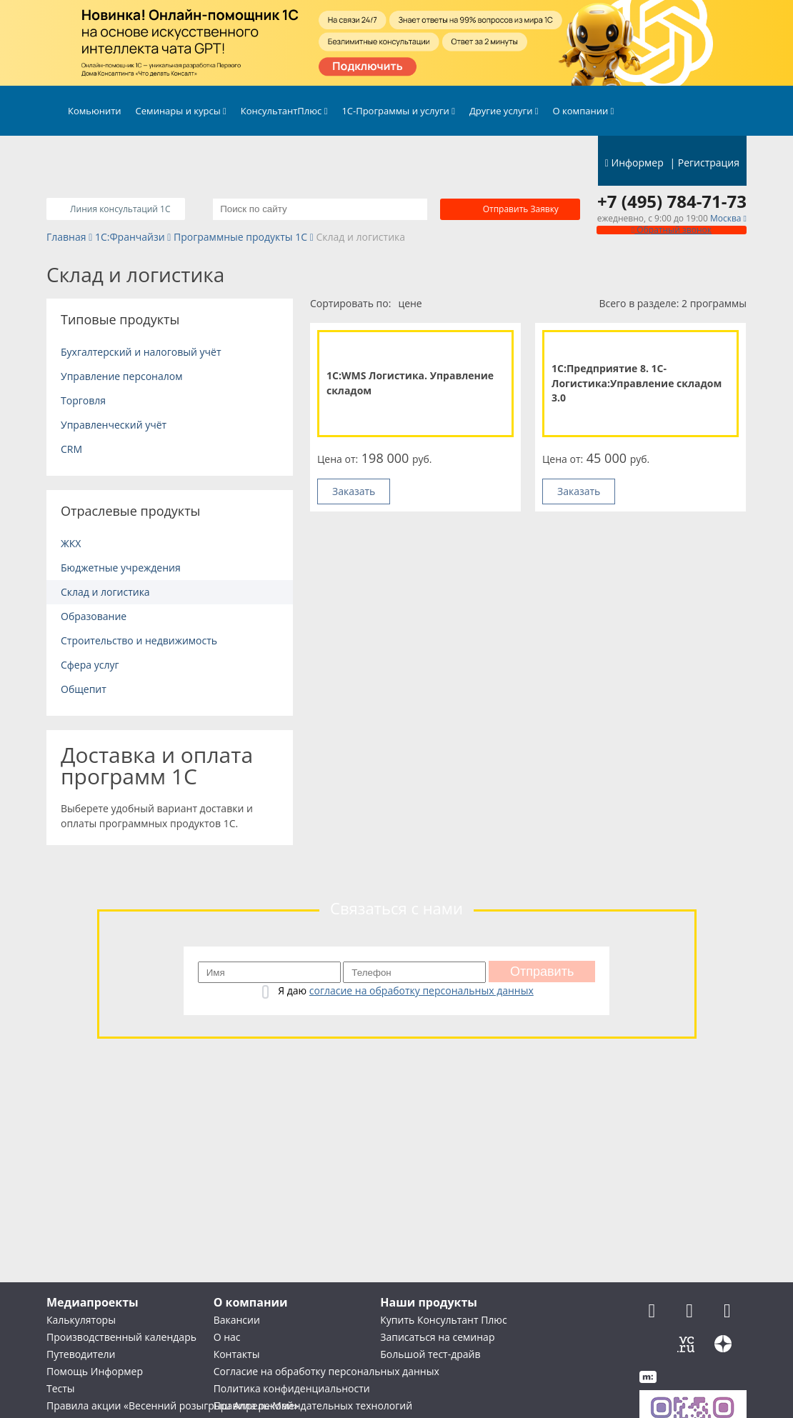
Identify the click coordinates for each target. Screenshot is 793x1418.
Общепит (83, 689)
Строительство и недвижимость (139, 640)
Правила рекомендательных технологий (313, 1405)
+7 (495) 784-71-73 (672, 201)
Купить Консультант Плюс (443, 1320)
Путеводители (80, 1354)
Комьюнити (94, 110)
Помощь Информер (94, 1371)
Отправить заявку (521, 209)
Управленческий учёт (113, 424)
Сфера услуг (90, 664)
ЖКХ (71, 543)
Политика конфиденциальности (292, 1388)
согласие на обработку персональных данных (421, 990)
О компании (583, 110)
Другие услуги (504, 110)
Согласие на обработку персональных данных (326, 1371)
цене (410, 303)
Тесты (60, 1388)
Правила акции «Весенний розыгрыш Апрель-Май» (172, 1405)
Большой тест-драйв (430, 1354)
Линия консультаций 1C (119, 209)
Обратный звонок (672, 230)
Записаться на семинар (437, 1337)
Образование (93, 616)
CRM (71, 449)
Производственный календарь (121, 1337)
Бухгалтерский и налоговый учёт (141, 352)
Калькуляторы (81, 1320)
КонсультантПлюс (284, 110)
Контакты (237, 1354)
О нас (227, 1337)
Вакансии (237, 1320)
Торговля (83, 400)
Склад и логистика (105, 592)
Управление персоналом (121, 376)
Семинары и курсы (181, 110)
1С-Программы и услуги (398, 110)
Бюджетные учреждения (121, 567)
